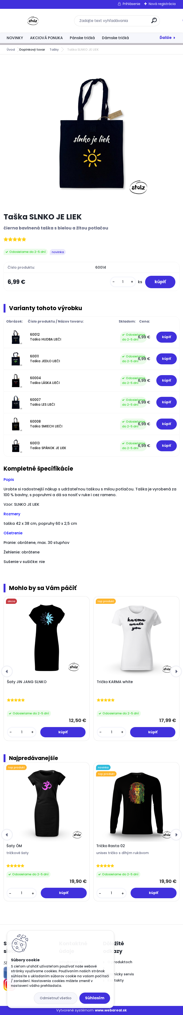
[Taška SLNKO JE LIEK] (91, 133)
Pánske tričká (82, 37)
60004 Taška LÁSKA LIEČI (45, 380)
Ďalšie (166, 37)
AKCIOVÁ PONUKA (46, 37)
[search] (154, 22)
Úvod (11, 49)
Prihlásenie (131, 3)
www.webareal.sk (111, 1010)
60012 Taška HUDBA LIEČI (45, 337)
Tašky (54, 49)
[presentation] (7, 671)
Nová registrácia (162, 3)
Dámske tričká (115, 37)
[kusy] (123, 281)
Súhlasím (94, 998)
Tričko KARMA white (115, 682)
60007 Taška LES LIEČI (42, 402)
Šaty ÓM (14, 846)
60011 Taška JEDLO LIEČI (45, 358)
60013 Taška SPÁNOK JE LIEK (48, 445)
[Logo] (33, 21)
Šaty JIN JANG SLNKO (26, 682)
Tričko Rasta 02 (110, 846)
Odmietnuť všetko (55, 998)
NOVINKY (15, 37)
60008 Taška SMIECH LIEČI (46, 424)
